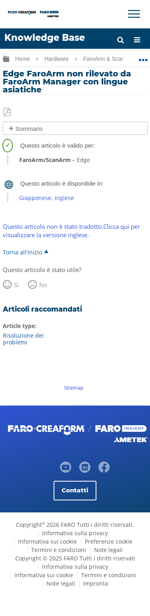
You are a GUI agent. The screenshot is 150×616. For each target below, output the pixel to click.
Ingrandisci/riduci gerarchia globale (6, 58)
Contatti (75, 490)
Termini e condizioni (58, 550)
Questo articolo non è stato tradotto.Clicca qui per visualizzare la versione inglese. (71, 230)
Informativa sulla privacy (75, 533)
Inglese (64, 198)
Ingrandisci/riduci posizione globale (143, 57)
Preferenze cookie (108, 541)
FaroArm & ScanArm (109, 59)
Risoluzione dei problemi (23, 339)
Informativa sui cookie (47, 541)
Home (23, 59)
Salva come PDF (7, 112)
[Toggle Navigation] (134, 14)
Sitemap (74, 387)
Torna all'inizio (22, 252)
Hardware (57, 59)
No (43, 285)
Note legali (108, 550)
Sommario (29, 128)
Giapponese (35, 198)
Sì (16, 285)
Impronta (95, 583)
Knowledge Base (44, 37)
